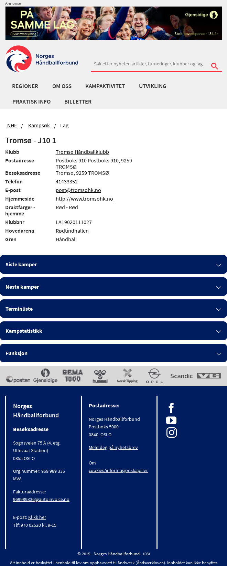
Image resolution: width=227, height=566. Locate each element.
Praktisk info (31, 101)
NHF (12, 125)
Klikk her (37, 517)
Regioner (25, 86)
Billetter (77, 101)
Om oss (62, 86)
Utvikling (152, 86)
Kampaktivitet (105, 86)
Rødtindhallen (72, 230)
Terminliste (19, 308)
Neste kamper (22, 286)
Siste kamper (21, 264)
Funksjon (17, 353)
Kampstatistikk (24, 330)
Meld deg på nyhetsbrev (113, 447)
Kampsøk (39, 125)
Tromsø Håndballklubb (82, 151)
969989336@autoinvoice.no (41, 499)
